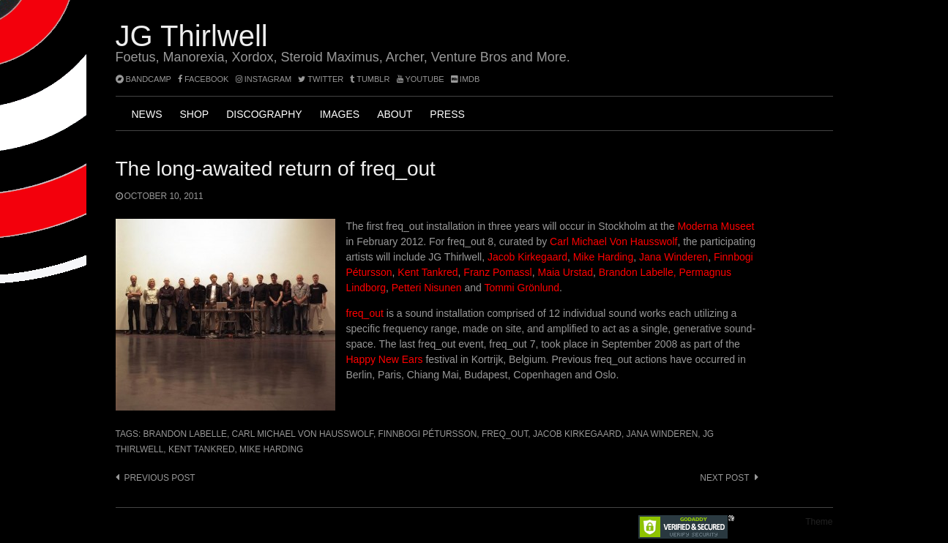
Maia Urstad (565, 272)
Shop (194, 114)
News (147, 114)
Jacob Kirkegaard (527, 257)
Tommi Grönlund (521, 287)
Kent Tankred (428, 272)
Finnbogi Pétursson (427, 434)
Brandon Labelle (185, 434)
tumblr (371, 79)
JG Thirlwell (192, 36)
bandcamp (143, 79)
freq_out (366, 313)
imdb (465, 79)
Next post (724, 478)
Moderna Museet (715, 226)
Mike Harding (603, 257)
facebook (203, 79)
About (394, 114)
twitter (320, 79)
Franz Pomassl (497, 272)
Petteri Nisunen (427, 287)
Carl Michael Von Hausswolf (613, 241)
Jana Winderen (673, 257)
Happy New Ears (384, 359)
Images (339, 114)
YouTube (420, 79)
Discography (264, 114)
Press (447, 114)
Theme (818, 522)
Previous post (159, 478)
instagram (264, 79)
